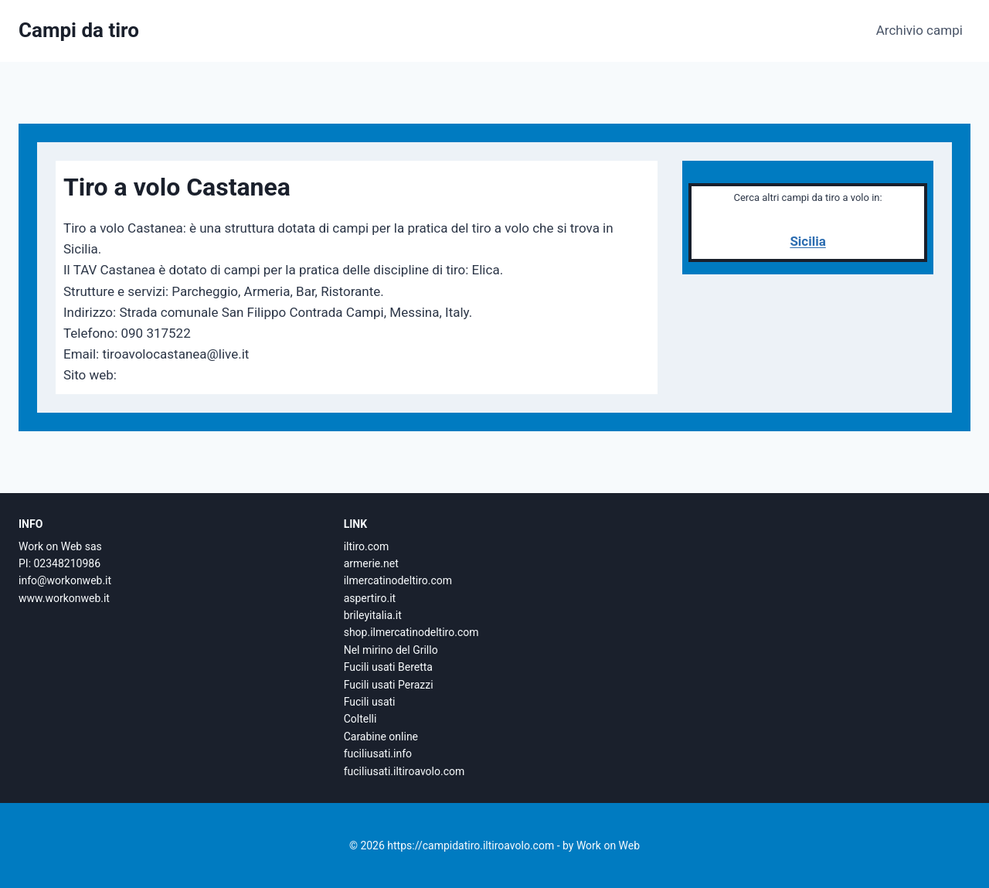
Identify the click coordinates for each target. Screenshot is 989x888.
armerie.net (371, 563)
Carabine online (381, 736)
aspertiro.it (370, 598)
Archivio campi (919, 30)
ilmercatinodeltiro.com (398, 580)
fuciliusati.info (378, 753)
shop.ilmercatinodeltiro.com (411, 632)
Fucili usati (370, 702)
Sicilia (807, 241)
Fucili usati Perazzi (388, 685)
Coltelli (360, 719)
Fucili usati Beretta (388, 667)
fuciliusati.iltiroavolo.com (404, 771)
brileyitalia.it (373, 615)
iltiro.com (366, 546)
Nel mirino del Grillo (391, 650)
